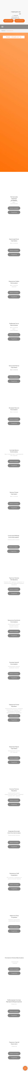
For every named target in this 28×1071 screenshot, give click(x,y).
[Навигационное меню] (2, 26)
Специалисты (9, 30)
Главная (3, 30)
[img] (14, 5)
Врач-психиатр (14, 496)
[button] (8, 20)
